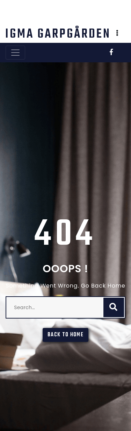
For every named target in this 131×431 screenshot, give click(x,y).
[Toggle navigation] (15, 53)
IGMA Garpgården (58, 34)
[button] (117, 34)
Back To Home (65, 334)
